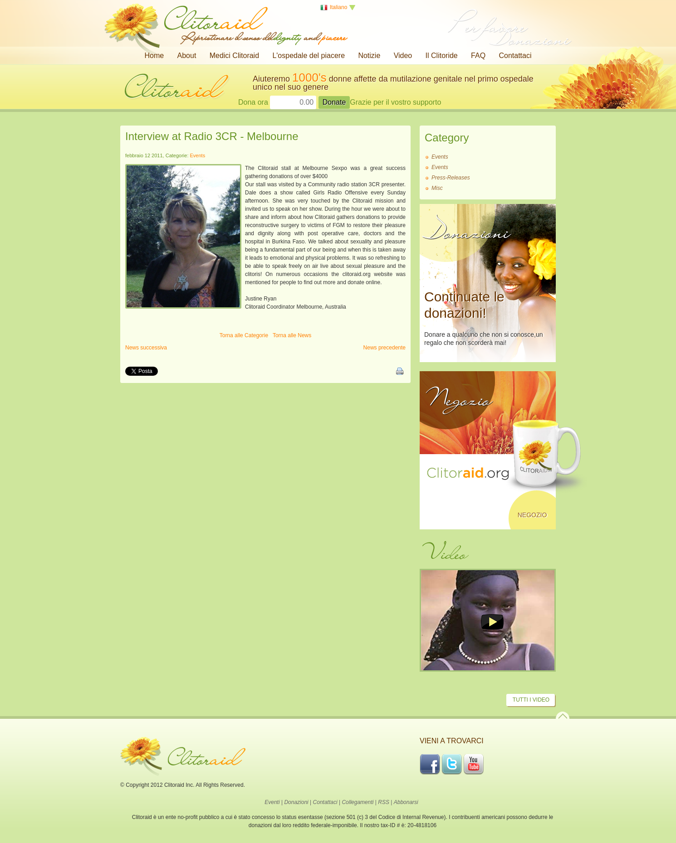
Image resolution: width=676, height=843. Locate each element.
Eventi (272, 802)
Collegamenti (357, 802)
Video (403, 55)
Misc (437, 188)
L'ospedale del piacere (308, 55)
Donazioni (296, 802)
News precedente (384, 347)
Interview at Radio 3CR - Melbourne (212, 136)
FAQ (478, 55)
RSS (383, 802)
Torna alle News (292, 335)
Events (198, 155)
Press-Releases (450, 177)
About (186, 55)
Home (154, 55)
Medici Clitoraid (234, 55)
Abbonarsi (406, 802)
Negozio (532, 514)
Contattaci (515, 55)
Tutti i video (531, 700)
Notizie (369, 55)
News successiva (146, 347)
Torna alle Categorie (244, 335)
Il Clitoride (442, 55)
